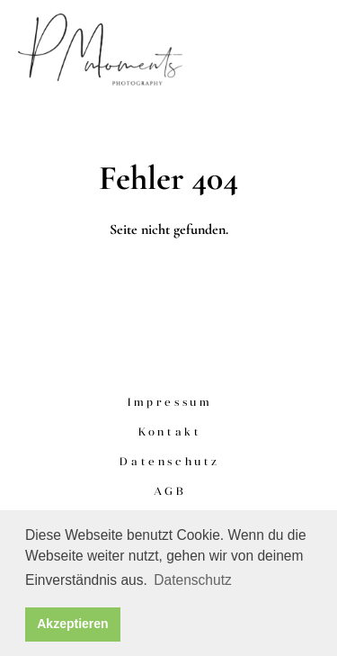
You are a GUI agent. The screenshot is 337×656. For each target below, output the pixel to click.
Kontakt (169, 431)
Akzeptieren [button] (72, 623)
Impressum (170, 402)
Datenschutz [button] (193, 580)
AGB (170, 491)
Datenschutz (170, 461)
